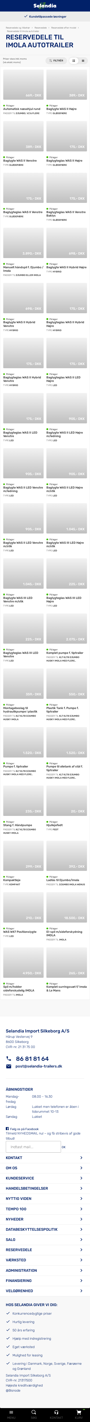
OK (64, 1147)
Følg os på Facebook (24, 1129)
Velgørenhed (19, 1291)
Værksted (16, 1260)
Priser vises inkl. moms (15, 61)
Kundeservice (20, 1178)
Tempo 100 (16, 1209)
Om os (11, 1168)
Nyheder (14, 1219)
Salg (10, 1239)
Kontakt (14, 1158)
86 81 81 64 (32, 1058)
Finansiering (19, 1280)
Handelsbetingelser (27, 1188)
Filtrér (58, 60)
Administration (21, 1270)
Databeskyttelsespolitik (32, 1229)
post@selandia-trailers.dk (39, 1066)
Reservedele (19, 1250)
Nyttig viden (18, 1198)
